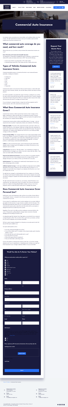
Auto (7, 260)
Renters (7, 264)
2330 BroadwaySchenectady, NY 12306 (11, 390)
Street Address (7, 296)
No (7, 340)
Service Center (40, 7)
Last (22, 286)
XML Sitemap (15, 405)
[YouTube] (64, 404)
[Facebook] (58, 404)
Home (7, 262)
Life (7, 274)
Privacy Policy (12, 335)
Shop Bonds (29, 7)
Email (6, 319)
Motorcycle (8, 269)
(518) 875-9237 (41, 394)
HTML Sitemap (9, 405)
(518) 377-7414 (62, 2)
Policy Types (21, 7)
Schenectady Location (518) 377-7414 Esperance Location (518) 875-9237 (47, 2)
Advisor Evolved (19, 403)
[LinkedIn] (62, 404)
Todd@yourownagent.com (43, 397)
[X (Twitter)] (60, 404)
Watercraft (8, 271)
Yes (7, 338)
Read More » (52, 82)
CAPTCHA (7, 361)
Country (23, 316)
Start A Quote (59, 7)
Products (8, 382)
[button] (56, 66)
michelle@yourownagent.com (11, 397)
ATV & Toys (8, 273)
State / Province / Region (26, 309)
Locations (49, 7)
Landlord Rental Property (10, 267)
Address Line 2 (7, 302)
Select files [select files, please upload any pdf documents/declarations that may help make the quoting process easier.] (22, 353)
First (5, 286)
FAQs (34, 7)
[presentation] (13, 365)
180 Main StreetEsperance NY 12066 (42, 390)
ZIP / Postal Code (7, 316)
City (5, 309)
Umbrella (8, 265)
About (14, 7)
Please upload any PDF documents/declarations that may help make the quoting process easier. (20, 345)
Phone (24, 319)
